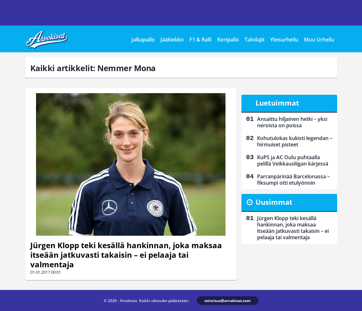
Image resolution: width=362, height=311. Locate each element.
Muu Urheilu (319, 39)
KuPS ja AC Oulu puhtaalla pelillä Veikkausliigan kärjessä (292, 160)
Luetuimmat (277, 102)
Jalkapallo (143, 39)
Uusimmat (273, 202)
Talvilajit (254, 39)
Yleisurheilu (284, 39)
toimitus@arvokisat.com (227, 300)
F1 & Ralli (200, 39)
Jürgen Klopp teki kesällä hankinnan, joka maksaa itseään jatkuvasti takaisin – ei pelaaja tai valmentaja (126, 255)
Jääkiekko (172, 39)
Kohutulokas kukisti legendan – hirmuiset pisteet (294, 141)
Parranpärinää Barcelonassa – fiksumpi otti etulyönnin (293, 179)
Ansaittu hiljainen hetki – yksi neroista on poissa (292, 122)
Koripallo (228, 39)
